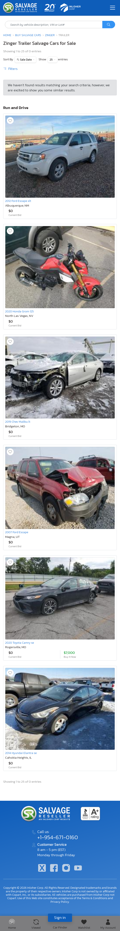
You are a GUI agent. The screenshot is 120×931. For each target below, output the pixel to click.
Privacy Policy (60, 902)
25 (51, 60)
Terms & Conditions (94, 898)
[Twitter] (42, 868)
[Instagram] (66, 868)
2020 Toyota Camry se (19, 642)
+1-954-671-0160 (57, 837)
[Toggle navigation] (112, 8)
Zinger (50, 35)
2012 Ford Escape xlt (18, 200)
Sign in (60, 917)
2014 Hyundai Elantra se (21, 753)
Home (7, 35)
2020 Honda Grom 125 (19, 311)
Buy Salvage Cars (28, 35)
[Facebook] (54, 868)
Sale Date (25, 60)
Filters (10, 68)
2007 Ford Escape (16, 532)
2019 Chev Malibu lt (17, 421)
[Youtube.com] (78, 868)
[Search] (108, 24)
